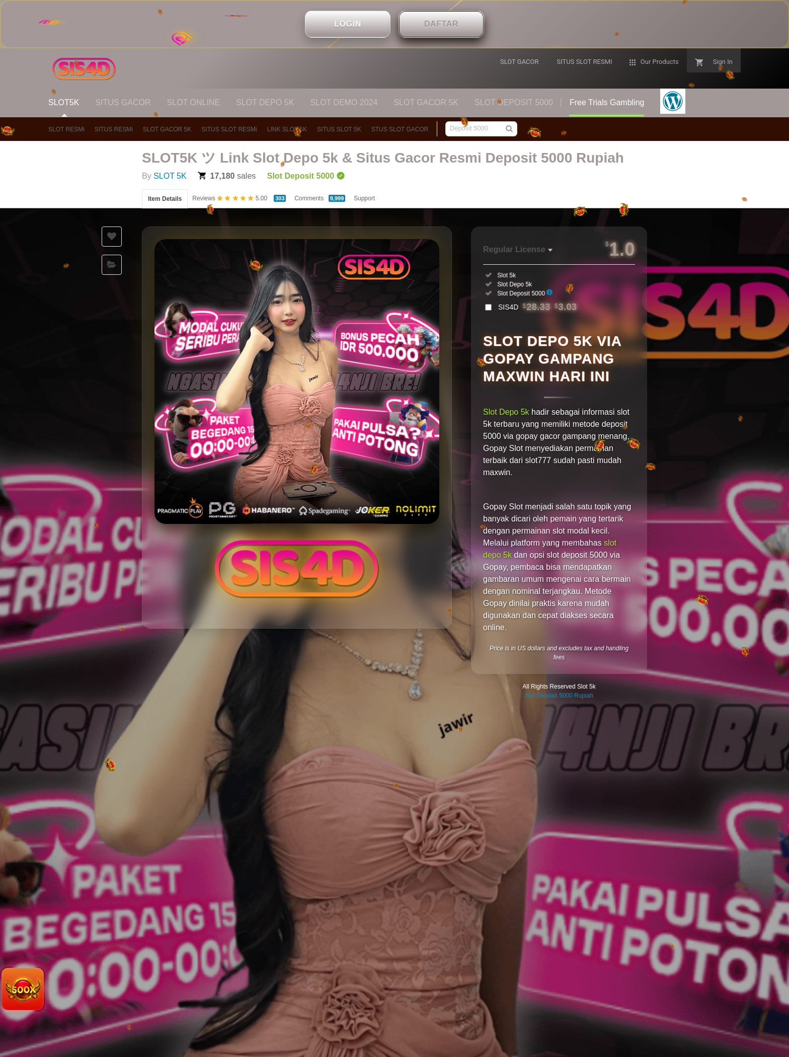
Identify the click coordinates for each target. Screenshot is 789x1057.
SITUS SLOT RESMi (229, 129)
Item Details (165, 198)
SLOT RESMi (66, 129)
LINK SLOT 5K (287, 129)
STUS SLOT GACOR (400, 129)
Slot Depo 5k (506, 412)
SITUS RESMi (114, 129)
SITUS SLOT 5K (339, 129)
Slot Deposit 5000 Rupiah (559, 695)
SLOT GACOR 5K (167, 129)
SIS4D (537, 307)
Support (364, 198)
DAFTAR (441, 24)
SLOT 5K (170, 176)
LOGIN (347, 24)
